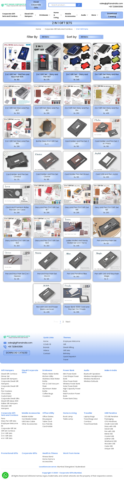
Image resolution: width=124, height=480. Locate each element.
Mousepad (47, 419)
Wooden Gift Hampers (6, 407)
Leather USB (109, 439)
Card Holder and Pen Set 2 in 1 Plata (107, 144)
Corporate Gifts (29, 453)
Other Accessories (29, 424)
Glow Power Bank (70, 381)
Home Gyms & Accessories (48, 460)
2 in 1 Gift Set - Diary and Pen (77, 75)
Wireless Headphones (93, 376)
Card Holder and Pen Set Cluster (47, 177)
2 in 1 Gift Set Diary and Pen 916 (17, 144)
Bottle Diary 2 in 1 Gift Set (47, 143)
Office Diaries (47, 416)
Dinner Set (5, 376)
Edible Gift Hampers (9, 403)
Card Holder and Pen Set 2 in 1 (77, 144)
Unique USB (109, 448)
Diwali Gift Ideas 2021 (9, 401)
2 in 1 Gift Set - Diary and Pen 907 (47, 75)
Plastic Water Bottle (50, 374)
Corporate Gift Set (8, 428)
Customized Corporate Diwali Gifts (10, 397)
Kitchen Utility (47, 376)
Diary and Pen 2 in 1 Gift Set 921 (107, 210)
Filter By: (32, 37)
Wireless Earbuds (91, 381)
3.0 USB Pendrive (111, 416)
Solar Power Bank (70, 386)
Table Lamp (68, 419)
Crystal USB (109, 436)
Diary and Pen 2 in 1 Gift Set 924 (47, 243)
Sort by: (72, 37)
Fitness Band (47, 456)
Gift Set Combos (8, 431)
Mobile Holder (27, 416)
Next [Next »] (68, 322)
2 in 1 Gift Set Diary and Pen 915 (107, 111)
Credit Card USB (111, 424)
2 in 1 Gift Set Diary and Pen (107, 74)
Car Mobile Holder (29, 419)
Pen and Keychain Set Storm (47, 276)
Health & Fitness (50, 453)
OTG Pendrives (111, 421)
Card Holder (47, 426)
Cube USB (109, 446)
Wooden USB (110, 443)
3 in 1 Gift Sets (6, 436)
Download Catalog (112, 15)
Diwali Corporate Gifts (36, 5)
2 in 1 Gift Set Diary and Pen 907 (17, 111)
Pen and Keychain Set (106, 242)
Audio (83, 15)
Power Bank (68, 370)
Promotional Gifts (9, 453)
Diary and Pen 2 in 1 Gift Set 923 (17, 243)
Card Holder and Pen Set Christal (17, 177)
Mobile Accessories (70, 15)
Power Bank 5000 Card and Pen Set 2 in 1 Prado (77, 309)
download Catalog (16, 352)
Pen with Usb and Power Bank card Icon (47, 309)
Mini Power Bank (69, 374)
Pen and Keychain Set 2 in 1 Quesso (17, 276)
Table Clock (47, 421)
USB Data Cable (28, 421)
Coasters (46, 396)
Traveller (88, 413)
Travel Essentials (90, 424)
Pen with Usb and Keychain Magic (107, 276)
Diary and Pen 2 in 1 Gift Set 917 (47, 210)
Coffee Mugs (47, 393)
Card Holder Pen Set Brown (77, 176)
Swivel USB (109, 429)
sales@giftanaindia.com (109, 3)
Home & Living (56, 15)
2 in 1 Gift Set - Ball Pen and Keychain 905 (17, 75)
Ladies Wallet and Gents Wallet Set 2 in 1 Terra (77, 243)
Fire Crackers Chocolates (6, 392)
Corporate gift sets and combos (58, 29)
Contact (46, 353)
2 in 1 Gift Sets (6, 433)
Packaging (109, 419)
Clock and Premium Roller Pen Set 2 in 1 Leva (17, 210)
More (94, 15)
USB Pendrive (111, 413)
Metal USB (109, 434)
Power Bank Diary (70, 398)
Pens (3, 418)
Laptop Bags (89, 416)
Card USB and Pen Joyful (107, 176)
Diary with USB (110, 426)
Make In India (111, 370)
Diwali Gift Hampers (29, 15)
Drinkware (43, 15)
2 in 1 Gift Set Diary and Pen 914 (77, 111)
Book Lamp (68, 416)
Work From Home (71, 453)
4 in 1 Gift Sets (6, 438)
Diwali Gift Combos (9, 374)
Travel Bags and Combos (90, 420)
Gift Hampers (7, 370)
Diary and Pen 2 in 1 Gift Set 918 (77, 210)
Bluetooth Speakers (92, 374)
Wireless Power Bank (71, 384)
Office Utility (48, 413)
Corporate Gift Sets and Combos (9, 15)
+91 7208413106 (113, 6)
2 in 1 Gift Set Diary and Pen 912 (47, 111)
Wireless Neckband (92, 379)
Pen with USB (110, 431)
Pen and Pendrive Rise (77, 275)
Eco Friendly (47, 424)
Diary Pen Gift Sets (8, 421)
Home (38, 29)
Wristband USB (111, 441)
